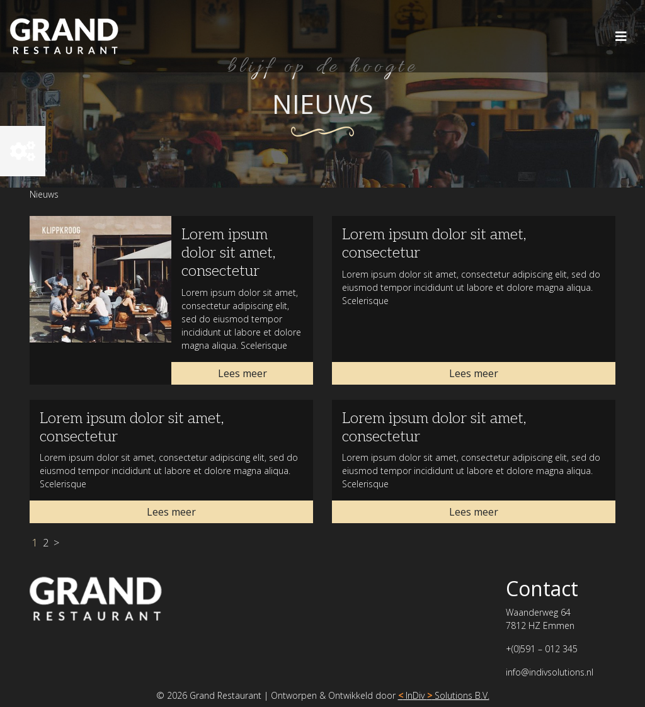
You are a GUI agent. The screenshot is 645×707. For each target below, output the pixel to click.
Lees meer (242, 373)
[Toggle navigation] (621, 36)
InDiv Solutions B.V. (443, 695)
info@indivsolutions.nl (549, 672)
